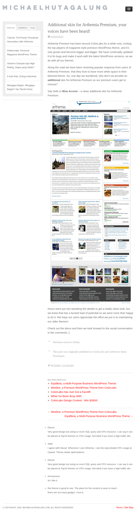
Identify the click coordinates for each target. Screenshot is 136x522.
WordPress (57, 37)
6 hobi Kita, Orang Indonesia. (22, 76)
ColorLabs (68, 365)
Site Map (128, 507)
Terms (119, 507)
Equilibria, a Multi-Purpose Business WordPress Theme (99, 416)
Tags (33, 28)
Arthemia (56, 365)
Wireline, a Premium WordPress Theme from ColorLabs (82, 411)
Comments (22, 28)
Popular (11, 28)
